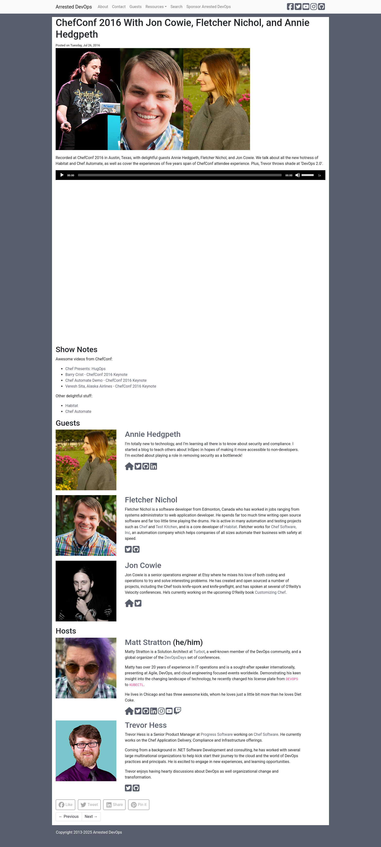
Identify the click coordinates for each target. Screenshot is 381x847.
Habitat (71, 405)
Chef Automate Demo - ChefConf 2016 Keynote (106, 380)
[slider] (180, 175)
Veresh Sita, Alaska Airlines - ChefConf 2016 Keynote (110, 386)
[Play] (62, 175)
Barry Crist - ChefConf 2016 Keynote (96, 374)
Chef (143, 527)
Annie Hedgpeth (153, 434)
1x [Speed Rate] (319, 175)
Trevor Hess (146, 725)
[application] (190, 175)
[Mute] (297, 175)
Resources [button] (155, 6)
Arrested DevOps (74, 7)
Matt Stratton (148, 642)
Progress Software (217, 734)
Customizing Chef (270, 592)
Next (91, 816)
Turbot (199, 651)
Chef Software (266, 734)
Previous (69, 816)
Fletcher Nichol (151, 499)
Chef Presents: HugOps (85, 368)
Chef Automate (78, 411)
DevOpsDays (175, 657)
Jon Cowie (143, 565)
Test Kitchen (166, 527)
